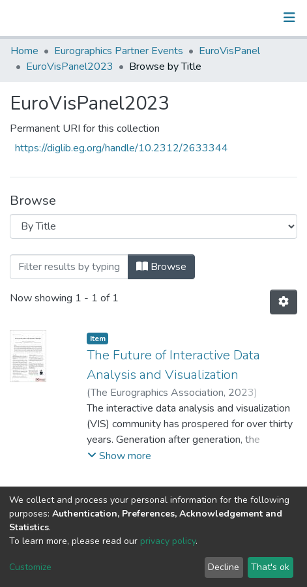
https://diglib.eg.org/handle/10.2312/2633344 (121, 148)
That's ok (270, 567)
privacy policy (168, 541)
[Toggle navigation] (289, 17)
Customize (30, 567)
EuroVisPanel (229, 51)
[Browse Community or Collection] (153, 226)
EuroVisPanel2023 (69, 66)
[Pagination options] (283, 302)
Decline (223, 567)
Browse (161, 267)
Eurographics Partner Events (118, 51)
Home (24, 51)
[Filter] (69, 266)
